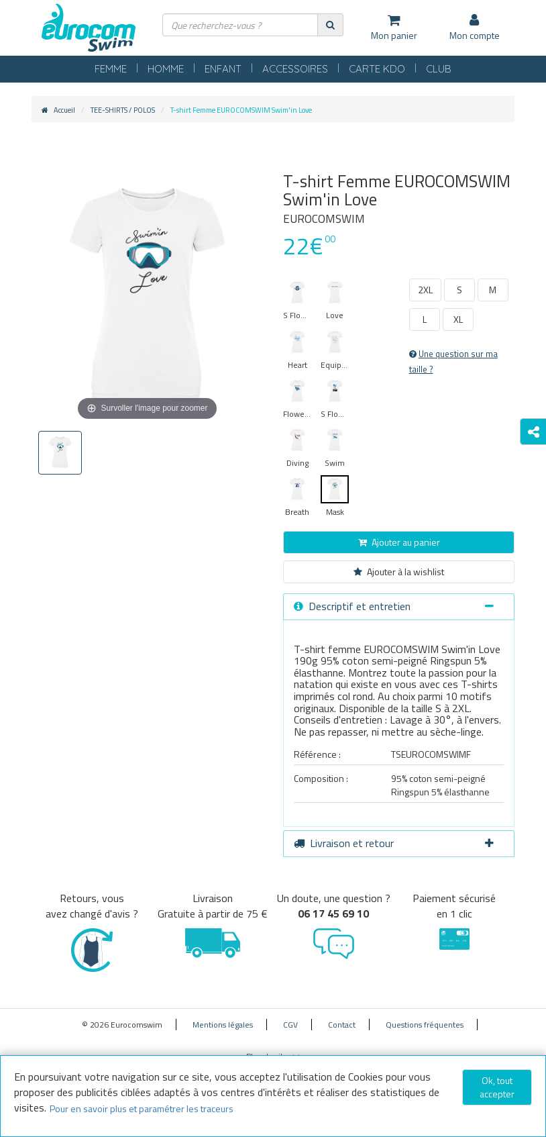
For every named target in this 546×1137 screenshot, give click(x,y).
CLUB (438, 68)
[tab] (398, 606)
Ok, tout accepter (497, 1087)
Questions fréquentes (424, 1024)
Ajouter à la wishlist (398, 571)
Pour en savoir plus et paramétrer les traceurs (141, 1108)
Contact (342, 1024)
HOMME (166, 68)
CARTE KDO (377, 68)
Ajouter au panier (399, 542)
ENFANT (223, 68)
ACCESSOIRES (295, 68)
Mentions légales (223, 1024)
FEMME (111, 68)
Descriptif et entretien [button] (394, 606)
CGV (290, 1024)
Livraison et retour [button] (394, 843)
